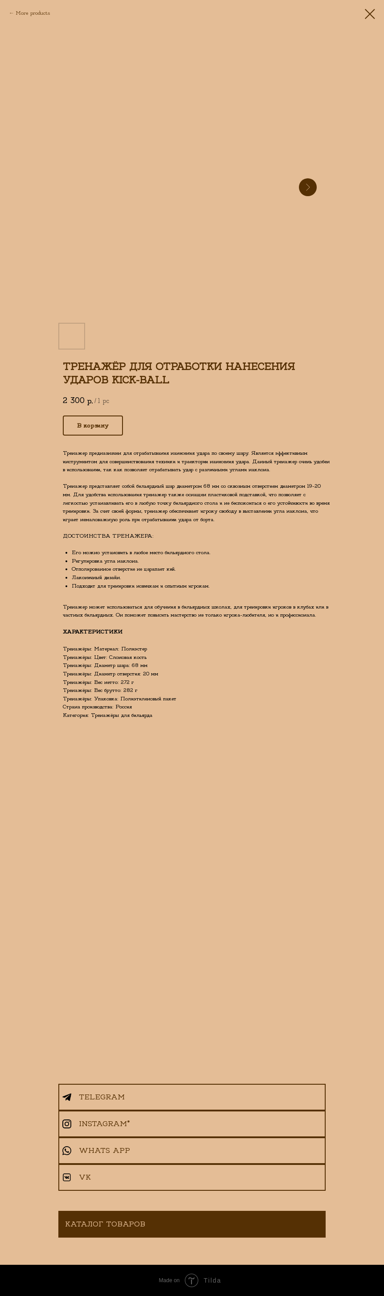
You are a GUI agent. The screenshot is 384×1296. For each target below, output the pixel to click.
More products (33, 13)
